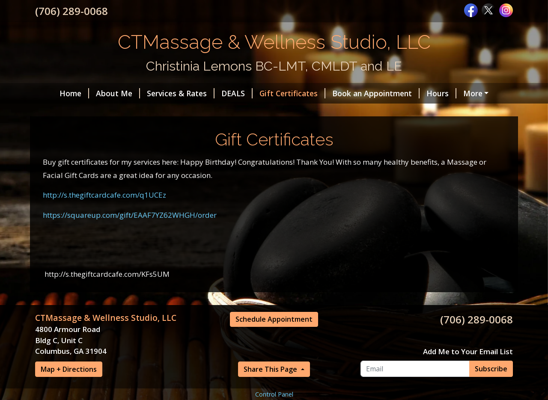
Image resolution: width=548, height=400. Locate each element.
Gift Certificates (275, 93)
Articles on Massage (330, 111)
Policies (137, 129)
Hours (424, 93)
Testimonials (113, 111)
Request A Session (79, 129)
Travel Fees (171, 111)
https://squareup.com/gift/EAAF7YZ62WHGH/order (130, 251)
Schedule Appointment (274, 355)
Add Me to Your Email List (468, 388)
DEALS (219, 93)
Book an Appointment (358, 93)
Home (56, 93)
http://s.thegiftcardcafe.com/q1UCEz (104, 231)
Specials (60, 111)
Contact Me (442, 111)
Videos (394, 111)
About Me (100, 93)
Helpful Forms (476, 93)
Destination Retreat (243, 111)
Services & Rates (163, 93)
